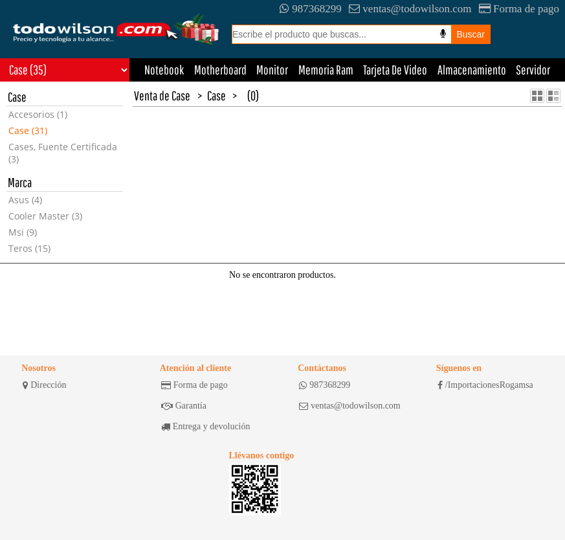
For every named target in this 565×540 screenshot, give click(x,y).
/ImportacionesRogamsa (485, 385)
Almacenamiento (472, 69)
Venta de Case (162, 95)
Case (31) (27, 130)
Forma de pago (519, 9)
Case (216, 95)
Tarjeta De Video (395, 69)
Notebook (164, 69)
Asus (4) (25, 200)
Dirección (44, 385)
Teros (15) (29, 248)
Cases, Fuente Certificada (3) (62, 153)
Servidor (533, 69)
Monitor (272, 69)
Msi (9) (22, 232)
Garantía (183, 406)
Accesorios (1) (37, 114)
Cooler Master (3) (45, 216)
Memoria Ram (325, 69)
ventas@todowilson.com (410, 9)
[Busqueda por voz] (443, 33)
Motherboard (220, 69)
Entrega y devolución (205, 427)
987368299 (311, 9)
